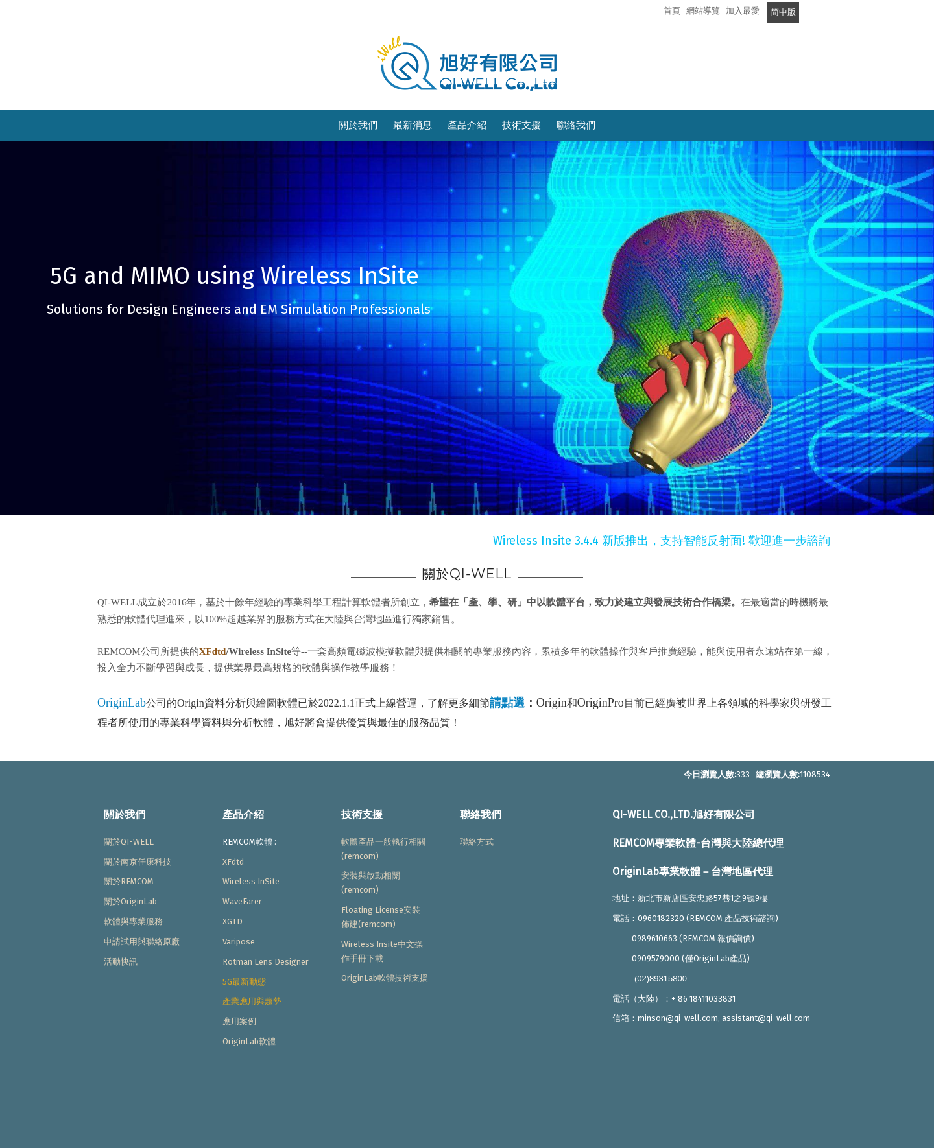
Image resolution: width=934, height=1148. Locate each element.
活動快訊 (121, 961)
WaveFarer (242, 901)
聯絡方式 (477, 842)
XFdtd (212, 651)
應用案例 (239, 1021)
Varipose (238, 941)
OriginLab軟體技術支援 (384, 978)
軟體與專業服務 (133, 921)
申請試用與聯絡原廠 (142, 941)
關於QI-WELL (129, 842)
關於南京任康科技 (137, 862)
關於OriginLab (130, 901)
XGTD (232, 921)
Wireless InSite (251, 881)
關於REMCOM (129, 881)
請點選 (507, 702)
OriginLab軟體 (249, 1041)
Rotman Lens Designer (265, 961)
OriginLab (121, 702)
